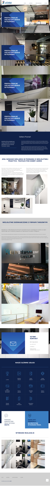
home (25, 3)
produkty (30, 3)
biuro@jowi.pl (32, 345)
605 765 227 (34, 343)
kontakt (46, 3)
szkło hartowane (38, 3)
